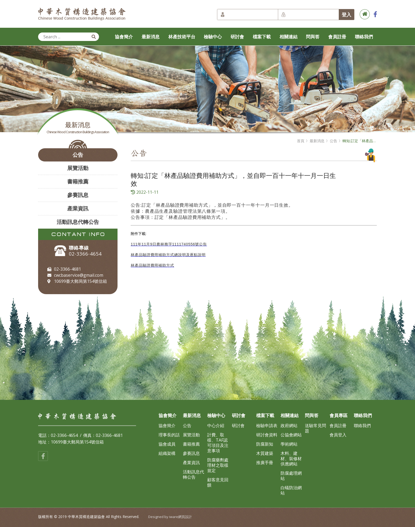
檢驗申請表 (266, 425)
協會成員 (167, 444)
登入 (346, 14)
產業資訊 (77, 208)
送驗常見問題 (315, 428)
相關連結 (288, 37)
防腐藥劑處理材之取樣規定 (217, 465)
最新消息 (151, 37)
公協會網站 (291, 434)
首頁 (300, 141)
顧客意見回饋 (217, 482)
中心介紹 (215, 425)
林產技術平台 (181, 37)
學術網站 (289, 444)
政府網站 (289, 425)
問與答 (312, 37)
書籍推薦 (77, 181)
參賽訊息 (77, 194)
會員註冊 (337, 37)
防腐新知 (264, 444)
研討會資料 (266, 434)
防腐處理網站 (291, 475)
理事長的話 (169, 434)
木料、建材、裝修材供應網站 (291, 458)
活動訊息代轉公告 (78, 221)
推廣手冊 (264, 462)
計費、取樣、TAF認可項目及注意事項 (217, 442)
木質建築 (264, 453)
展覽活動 (77, 168)
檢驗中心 (213, 37)
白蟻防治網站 (291, 490)
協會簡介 (124, 37)
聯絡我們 (364, 37)
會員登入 (338, 434)
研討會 (237, 37)
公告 (78, 154)
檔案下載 (262, 37)
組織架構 (167, 453)
